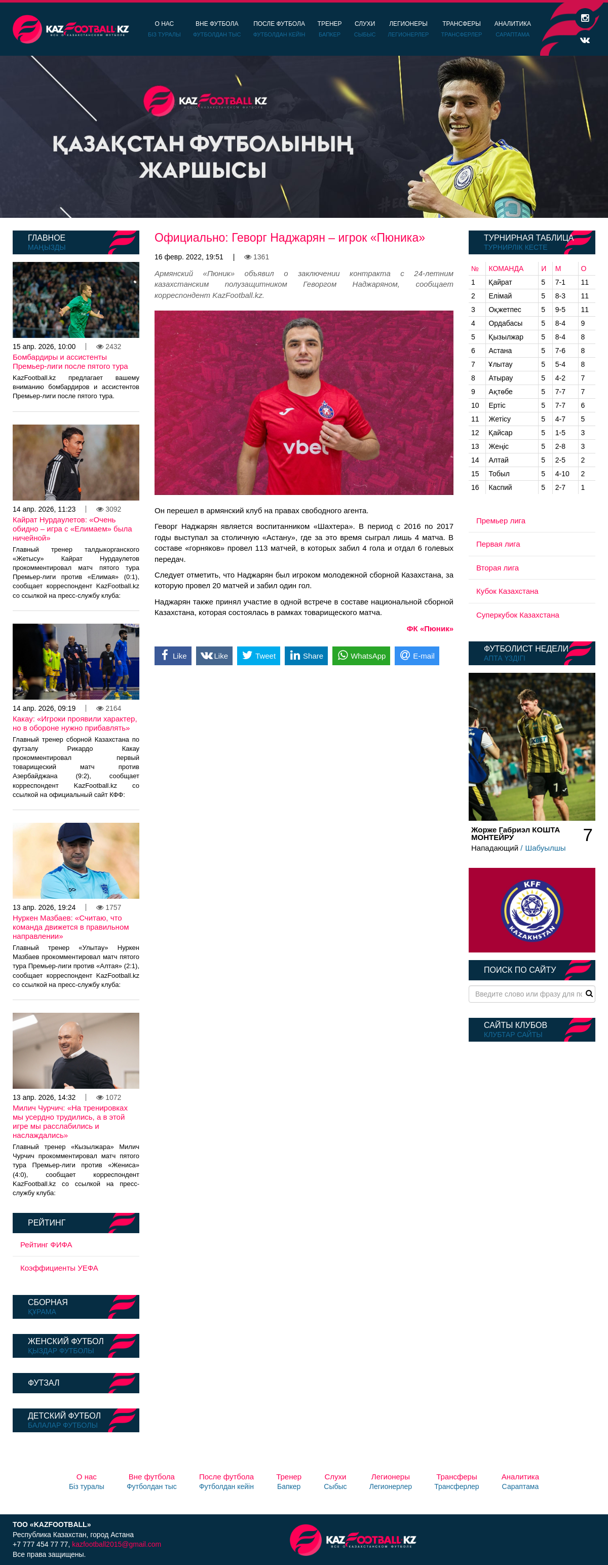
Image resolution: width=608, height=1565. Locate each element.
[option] (304, 137)
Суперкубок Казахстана (517, 614)
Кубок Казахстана (507, 591)
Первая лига (498, 544)
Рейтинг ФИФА (46, 1244)
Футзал (43, 1383)
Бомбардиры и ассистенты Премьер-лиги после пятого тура (70, 361)
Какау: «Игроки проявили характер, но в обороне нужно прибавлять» (75, 723)
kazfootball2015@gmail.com (116, 1544)
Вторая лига (497, 567)
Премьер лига (500, 520)
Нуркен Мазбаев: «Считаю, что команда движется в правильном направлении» (71, 926)
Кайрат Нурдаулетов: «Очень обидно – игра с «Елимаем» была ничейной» (72, 528)
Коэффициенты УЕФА (59, 1268)
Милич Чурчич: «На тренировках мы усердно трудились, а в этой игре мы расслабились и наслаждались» (70, 1121)
